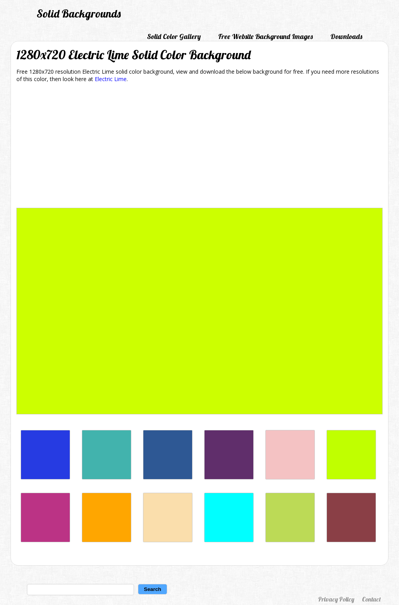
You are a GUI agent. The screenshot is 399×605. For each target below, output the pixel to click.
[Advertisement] (199, 146)
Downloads (346, 36)
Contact (371, 599)
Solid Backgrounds (79, 13)
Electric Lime (111, 79)
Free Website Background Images (265, 36)
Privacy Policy (336, 599)
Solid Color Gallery (174, 36)
